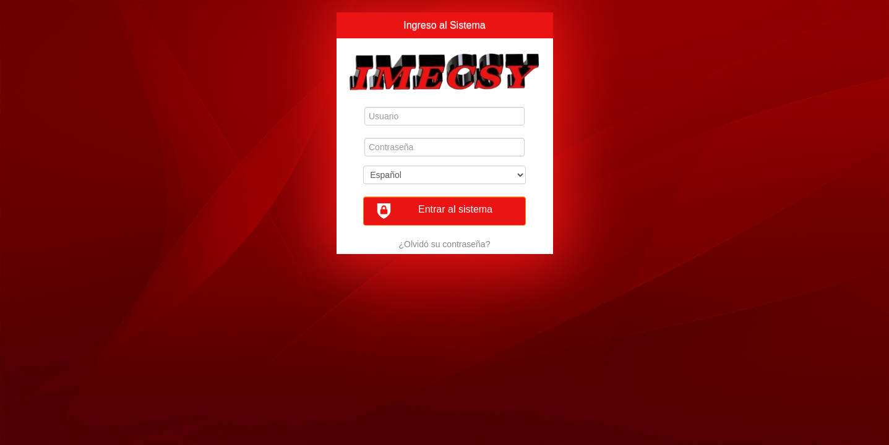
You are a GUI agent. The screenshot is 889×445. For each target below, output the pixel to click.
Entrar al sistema (434, 211)
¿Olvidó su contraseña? (445, 244)
